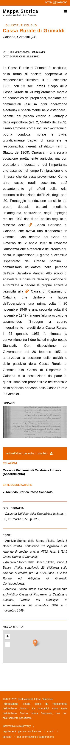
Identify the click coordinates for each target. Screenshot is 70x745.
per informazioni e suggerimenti (35, 736)
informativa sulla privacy (17, 725)
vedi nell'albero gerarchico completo (29, 453)
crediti (50, 731)
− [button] (7, 644)
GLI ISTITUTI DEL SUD (21, 25)
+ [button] (7, 636)
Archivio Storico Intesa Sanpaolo (28, 492)
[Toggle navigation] (64, 11)
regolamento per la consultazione (22, 731)
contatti (7, 736)
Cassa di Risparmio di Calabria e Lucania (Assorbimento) (32, 472)
